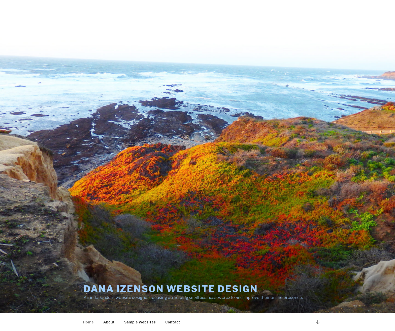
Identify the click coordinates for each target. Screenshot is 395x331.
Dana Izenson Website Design (171, 288)
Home (88, 322)
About (109, 322)
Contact (172, 322)
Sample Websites (140, 322)
